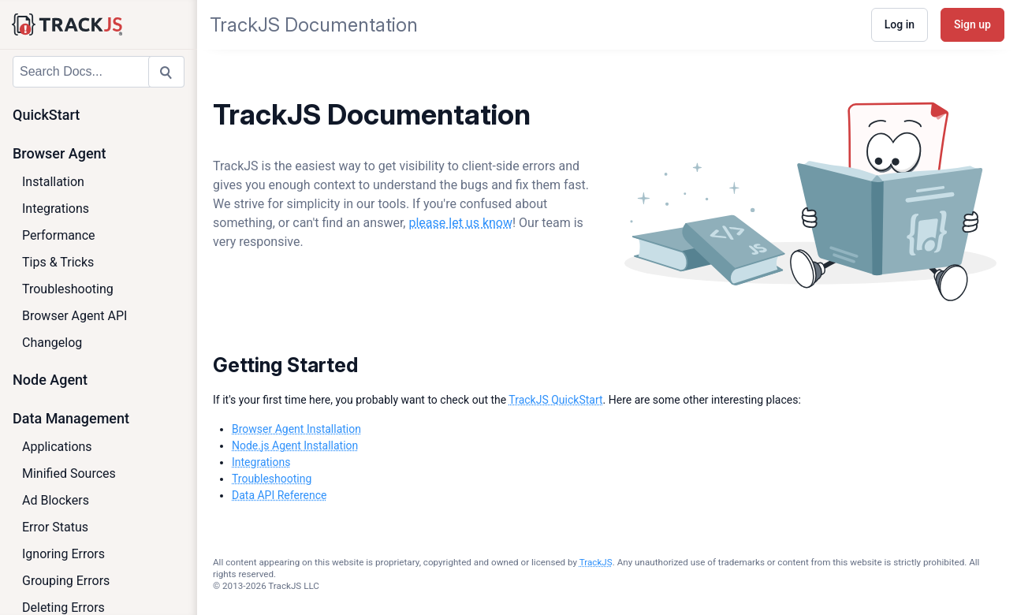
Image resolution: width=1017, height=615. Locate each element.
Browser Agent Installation (296, 429)
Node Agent (50, 379)
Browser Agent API (74, 315)
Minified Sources (69, 473)
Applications (57, 446)
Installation (53, 181)
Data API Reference (279, 495)
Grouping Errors (66, 580)
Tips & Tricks (58, 262)
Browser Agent (59, 153)
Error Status (55, 527)
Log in (900, 24)
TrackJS (596, 562)
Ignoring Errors (63, 553)
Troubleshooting (68, 288)
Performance (58, 235)
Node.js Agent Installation (295, 445)
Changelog (52, 342)
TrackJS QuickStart (555, 399)
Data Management (71, 418)
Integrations (55, 208)
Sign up (972, 24)
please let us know (460, 222)
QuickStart (46, 114)
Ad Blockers (55, 500)
